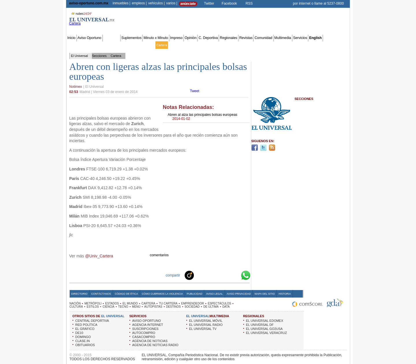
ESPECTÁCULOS (219, 303)
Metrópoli (85, 45)
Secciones (111, 38)
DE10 (79, 333)
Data (338, 45)
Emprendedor (195, 45)
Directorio (79, 293)
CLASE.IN (82, 341)
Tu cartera (176, 45)
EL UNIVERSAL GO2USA (264, 328)
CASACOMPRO (143, 337)
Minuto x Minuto (156, 38)
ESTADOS (112, 303)
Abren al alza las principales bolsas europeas (202, 117)
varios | (171, 3)
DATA (226, 306)
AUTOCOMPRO (143, 333)
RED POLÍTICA (86, 324)
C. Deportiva (208, 38)
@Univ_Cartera (99, 256)
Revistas (245, 38)
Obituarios (309, 45)
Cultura (233, 45)
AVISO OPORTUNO (146, 320)
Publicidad (325, 45)
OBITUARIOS (85, 345)
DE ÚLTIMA (211, 306)
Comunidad (263, 38)
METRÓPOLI (92, 303)
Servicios (300, 38)
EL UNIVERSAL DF (260, 324)
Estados (133, 45)
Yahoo (226, 275)
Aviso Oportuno (89, 38)
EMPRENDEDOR (192, 303)
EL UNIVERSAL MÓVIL (205, 320)
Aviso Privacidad (239, 293)
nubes (81, 13)
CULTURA (76, 306)
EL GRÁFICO (84, 328)
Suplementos (131, 38)
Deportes (257, 45)
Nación (72, 45)
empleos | (139, 3)
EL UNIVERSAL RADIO (206, 324)
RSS (249, 3)
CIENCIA (108, 306)
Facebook (229, 3)
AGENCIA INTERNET (147, 324)
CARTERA (148, 303)
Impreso (176, 38)
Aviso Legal (214, 293)
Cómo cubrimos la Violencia (162, 293)
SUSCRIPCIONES (145, 328)
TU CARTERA (168, 303)
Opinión (190, 38)
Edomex (100, 45)
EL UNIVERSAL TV (203, 328)
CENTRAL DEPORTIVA (92, 320)
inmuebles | (121, 3)
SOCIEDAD (192, 306)
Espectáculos (216, 45)
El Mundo (147, 45)
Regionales (228, 38)
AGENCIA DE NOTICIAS (150, 341)
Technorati (198, 275)
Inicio (71, 38)
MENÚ (136, 306)
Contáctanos (101, 293)
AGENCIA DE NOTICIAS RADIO (155, 345)
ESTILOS (93, 306)
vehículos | (156, 3)
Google (235, 275)
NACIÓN (75, 303)
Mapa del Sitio (265, 293)
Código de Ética (126, 293)
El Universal (79, 55)
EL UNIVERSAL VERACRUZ (266, 333)
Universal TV (275, 45)
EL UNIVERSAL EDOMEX (264, 320)
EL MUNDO (130, 303)
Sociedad (293, 45)
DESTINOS (173, 306)
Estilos (244, 45)
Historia (284, 293)
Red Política (116, 45)
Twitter (209, 3)
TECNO (123, 306)
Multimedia (282, 38)
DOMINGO (83, 337)
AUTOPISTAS (153, 306)
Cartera (161, 45)
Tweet (194, 91)
